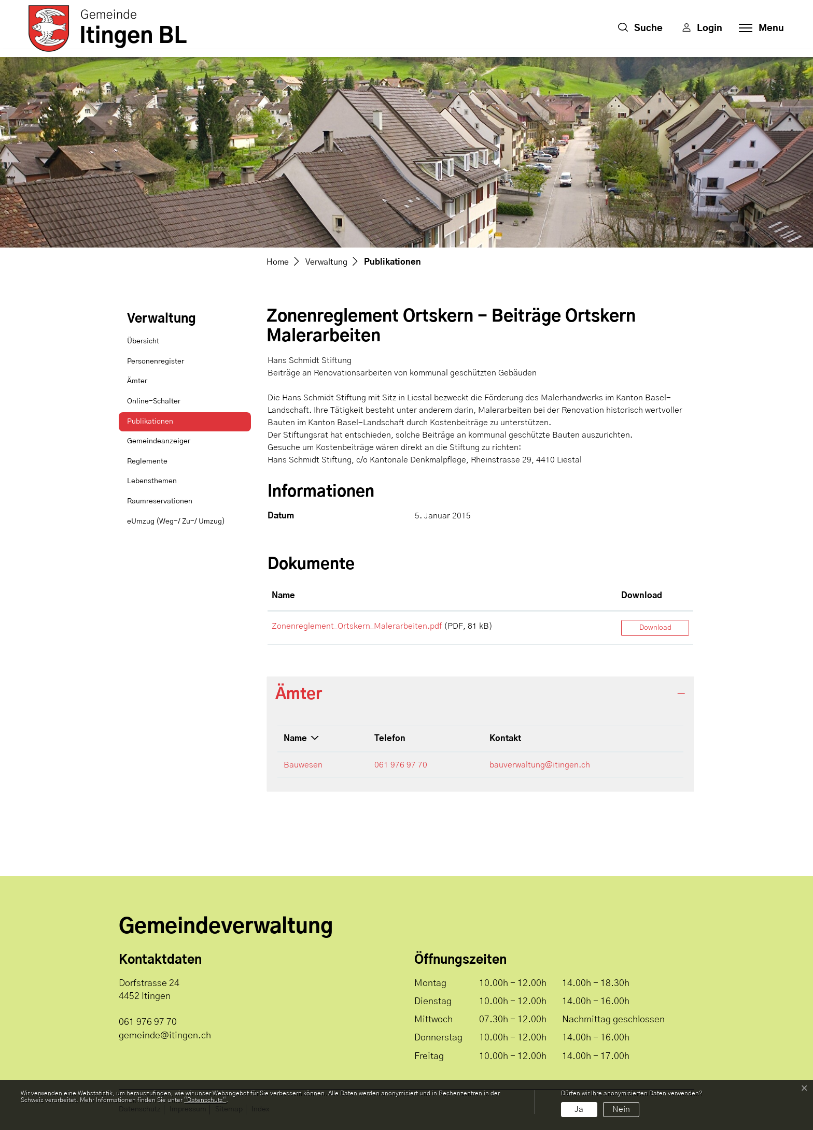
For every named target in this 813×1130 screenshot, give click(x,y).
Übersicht (143, 341)
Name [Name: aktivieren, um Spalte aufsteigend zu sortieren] (283, 595)
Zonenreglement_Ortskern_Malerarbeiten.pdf (357, 626)
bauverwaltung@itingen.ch (539, 765)
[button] (640, 28)
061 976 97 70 (400, 765)
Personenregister (155, 361)
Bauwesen (303, 765)
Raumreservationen (159, 501)
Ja (578, 1109)
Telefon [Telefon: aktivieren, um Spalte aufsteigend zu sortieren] (389, 738)
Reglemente (147, 461)
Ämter (137, 381)
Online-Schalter (153, 401)
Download (655, 627)
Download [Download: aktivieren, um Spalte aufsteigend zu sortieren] (641, 595)
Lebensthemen (152, 481)
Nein (621, 1109)
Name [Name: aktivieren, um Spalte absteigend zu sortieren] (295, 738)
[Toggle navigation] (758, 28)
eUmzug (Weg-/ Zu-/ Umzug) (176, 521)
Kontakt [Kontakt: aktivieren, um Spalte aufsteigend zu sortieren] (505, 738)
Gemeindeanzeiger (158, 441)
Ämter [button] (298, 694)
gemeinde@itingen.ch (165, 1035)
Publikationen (153, 425)
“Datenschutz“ (205, 1100)
